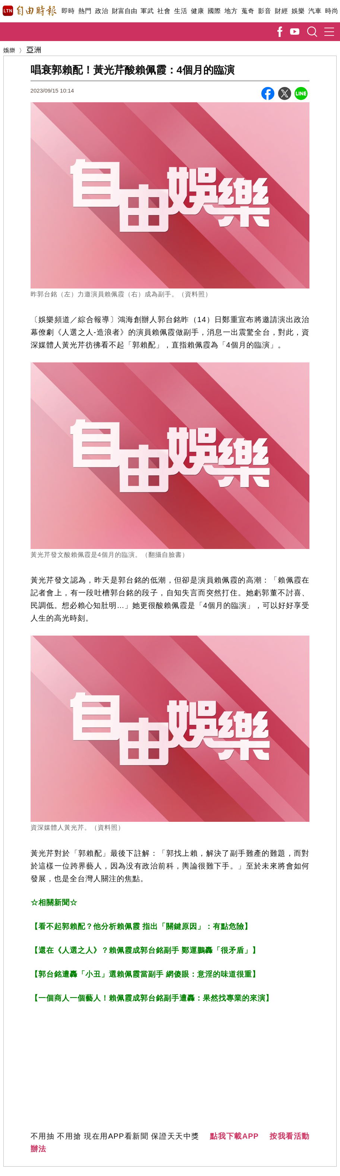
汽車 (314, 11)
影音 (264, 11)
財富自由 (124, 11)
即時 (68, 11)
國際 (214, 11)
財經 (281, 11)
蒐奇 (247, 11)
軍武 (147, 11)
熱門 (84, 11)
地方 (230, 11)
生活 (180, 11)
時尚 (331, 11)
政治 (101, 11)
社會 (163, 11)
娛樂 (298, 11)
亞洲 (33, 49)
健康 (197, 11)
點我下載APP (234, 1136)
